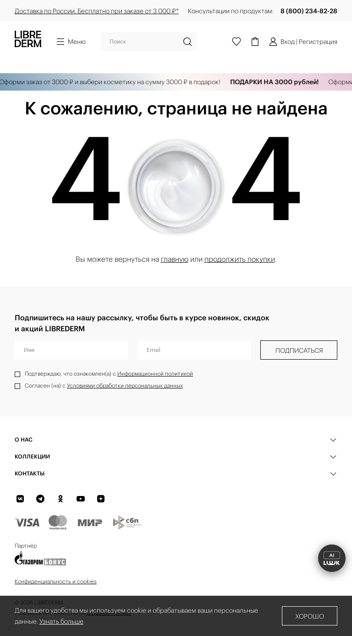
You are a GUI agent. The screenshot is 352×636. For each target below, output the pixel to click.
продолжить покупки (239, 259)
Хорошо (309, 616)
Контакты (29, 473)
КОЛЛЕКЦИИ (32, 456)
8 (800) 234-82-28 (308, 11)
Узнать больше (61, 621)
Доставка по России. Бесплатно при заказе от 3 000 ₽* (97, 11)
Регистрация (318, 42)
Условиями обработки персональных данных (125, 385)
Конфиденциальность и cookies (56, 581)
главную (174, 259)
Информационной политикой (155, 373)
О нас (24, 439)
